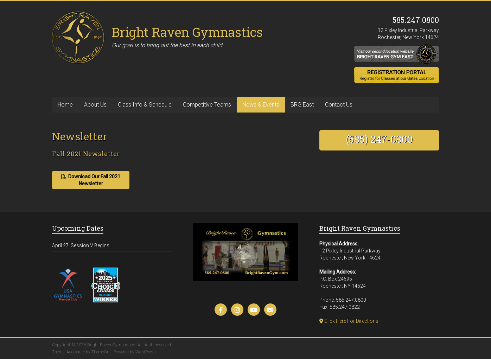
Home (65, 104)
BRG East (302, 104)
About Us (95, 104)
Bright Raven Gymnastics (187, 32)
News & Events (260, 104)
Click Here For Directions (348, 321)
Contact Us (338, 104)
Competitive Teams (207, 104)
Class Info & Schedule (145, 104)
